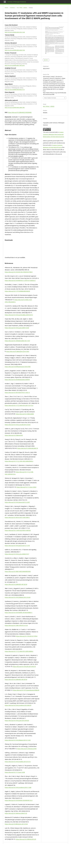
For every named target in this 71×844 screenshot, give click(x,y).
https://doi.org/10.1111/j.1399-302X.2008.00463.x (19, 461)
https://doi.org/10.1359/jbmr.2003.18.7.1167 (17, 341)
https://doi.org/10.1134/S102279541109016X (18, 530)
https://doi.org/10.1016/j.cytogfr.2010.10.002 (17, 424)
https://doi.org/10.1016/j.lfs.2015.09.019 (24, 666)
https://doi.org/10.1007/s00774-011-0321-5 (17, 392)
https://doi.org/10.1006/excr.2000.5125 (16, 813)
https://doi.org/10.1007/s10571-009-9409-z (17, 517)
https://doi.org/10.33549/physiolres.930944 (17, 379)
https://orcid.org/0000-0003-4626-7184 (15, 50)
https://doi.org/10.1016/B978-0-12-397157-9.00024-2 (20, 280)
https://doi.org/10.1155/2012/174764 (26, 636)
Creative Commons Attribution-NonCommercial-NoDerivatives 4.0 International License (53, 134)
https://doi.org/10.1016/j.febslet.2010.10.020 (17, 597)
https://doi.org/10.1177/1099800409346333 (17, 291)
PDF (46, 60)
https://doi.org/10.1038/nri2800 (25, 414)
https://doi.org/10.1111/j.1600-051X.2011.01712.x (19, 405)
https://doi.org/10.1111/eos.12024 (26, 487)
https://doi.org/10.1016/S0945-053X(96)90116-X (18, 800)
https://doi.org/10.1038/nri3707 (14, 435)
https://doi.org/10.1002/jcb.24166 (26, 748)
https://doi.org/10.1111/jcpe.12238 (15, 772)
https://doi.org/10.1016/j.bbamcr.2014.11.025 (18, 740)
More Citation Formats (50, 98)
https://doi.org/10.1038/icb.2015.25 (26, 839)
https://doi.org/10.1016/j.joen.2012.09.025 (17, 720)
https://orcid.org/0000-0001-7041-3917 (15, 65)
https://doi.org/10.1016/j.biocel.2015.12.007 (17, 502)
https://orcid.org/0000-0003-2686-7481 (15, 107)
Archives (12, 7)
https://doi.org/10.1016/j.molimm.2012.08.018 (18, 705)
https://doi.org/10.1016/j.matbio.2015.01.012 (18, 761)
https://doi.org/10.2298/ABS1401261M (16, 584)
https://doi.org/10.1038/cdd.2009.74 (27, 448)
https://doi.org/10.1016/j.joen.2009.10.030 (17, 328)
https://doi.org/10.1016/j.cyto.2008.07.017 (17, 554)
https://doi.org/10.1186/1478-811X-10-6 (16, 625)
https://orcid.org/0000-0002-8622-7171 (15, 89)
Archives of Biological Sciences (16, 2)
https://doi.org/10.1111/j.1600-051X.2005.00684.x (19, 651)
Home (6, 7)
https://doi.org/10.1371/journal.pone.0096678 (26, 690)
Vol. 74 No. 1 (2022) (22, 7)
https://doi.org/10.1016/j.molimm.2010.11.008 (18, 787)
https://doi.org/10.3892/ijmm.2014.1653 (17, 351)
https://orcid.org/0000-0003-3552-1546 (15, 32)
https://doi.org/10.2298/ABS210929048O (20, 112)
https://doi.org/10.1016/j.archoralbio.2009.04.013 (19, 315)
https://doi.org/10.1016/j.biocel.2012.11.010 (17, 545)
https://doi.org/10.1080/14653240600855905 (18, 571)
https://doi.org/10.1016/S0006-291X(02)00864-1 (18, 612)
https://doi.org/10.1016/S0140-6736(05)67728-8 (18, 272)
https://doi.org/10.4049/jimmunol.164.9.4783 (18, 366)
